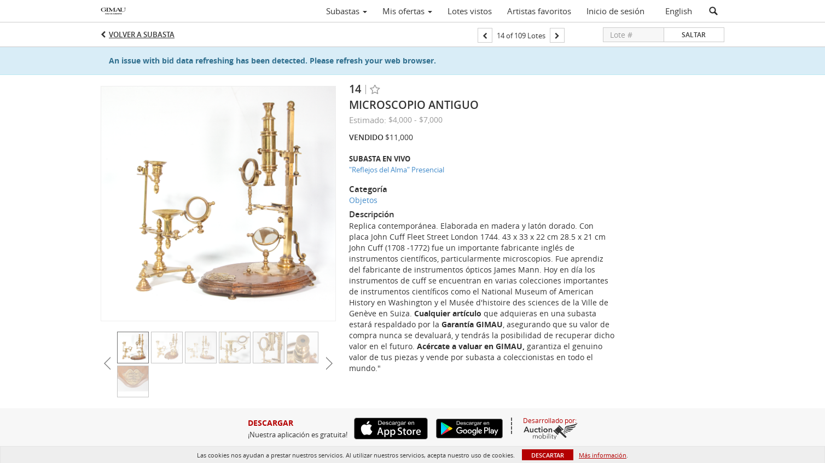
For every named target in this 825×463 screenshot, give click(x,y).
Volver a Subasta (142, 34)
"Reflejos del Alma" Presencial (396, 170)
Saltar (694, 34)
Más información (602, 455)
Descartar (547, 455)
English (678, 10)
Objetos (363, 200)
